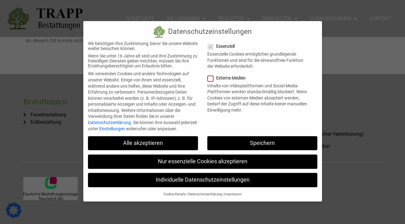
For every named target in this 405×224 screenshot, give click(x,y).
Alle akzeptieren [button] (143, 137)
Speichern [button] (262, 137)
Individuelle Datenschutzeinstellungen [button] (203, 174)
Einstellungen (112, 123)
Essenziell (223, 41)
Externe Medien (228, 72)
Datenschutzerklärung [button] (205, 189)
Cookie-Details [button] (174, 189)
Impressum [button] (233, 189)
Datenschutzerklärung (109, 116)
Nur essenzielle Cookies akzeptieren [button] (202, 156)
